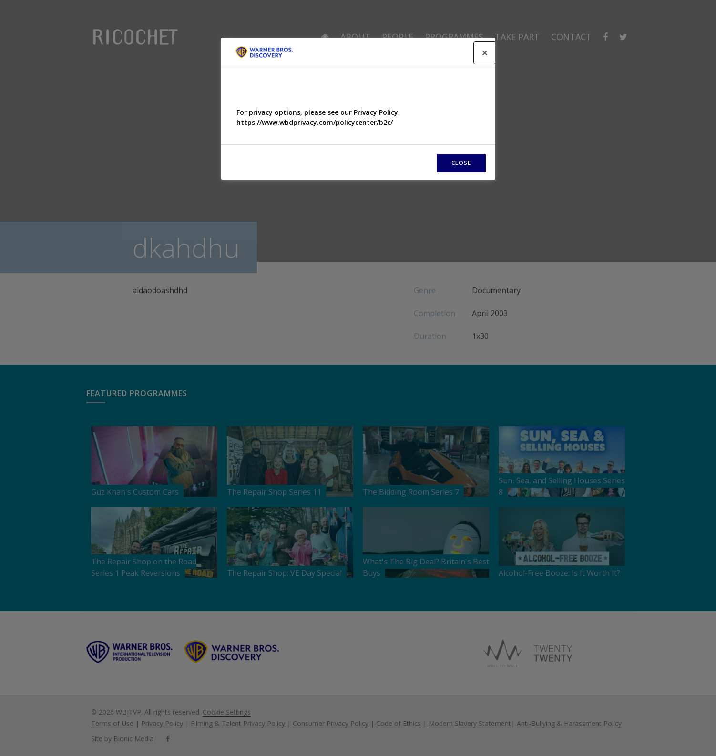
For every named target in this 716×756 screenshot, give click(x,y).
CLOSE (461, 163)
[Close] (484, 52)
